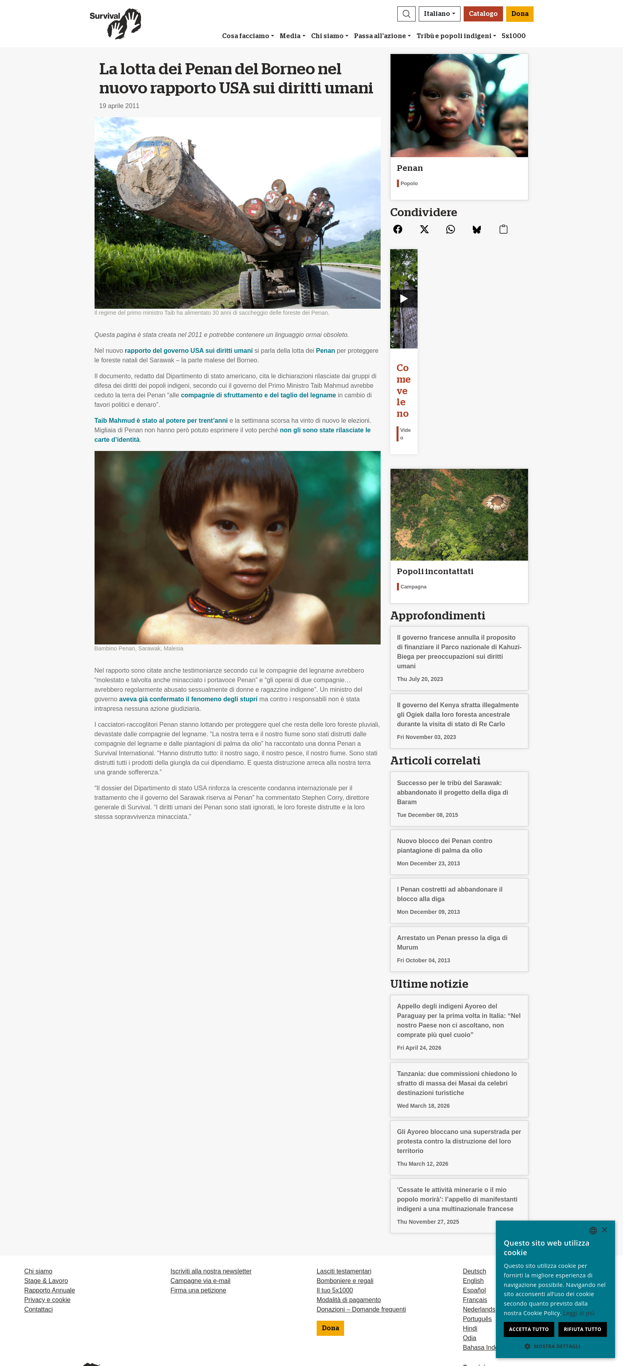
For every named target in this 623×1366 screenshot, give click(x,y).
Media (290, 36)
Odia (469, 1277)
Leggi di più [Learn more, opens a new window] (579, 1313)
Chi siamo (327, 36)
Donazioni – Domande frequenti (361, 1248)
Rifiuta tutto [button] (583, 1329)
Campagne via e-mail (200, 1220)
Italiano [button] (437, 14)
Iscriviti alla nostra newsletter (211, 1210)
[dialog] (555, 1289)
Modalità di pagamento (349, 1239)
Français (475, 1239)
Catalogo (483, 14)
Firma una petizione (198, 1229)
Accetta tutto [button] (529, 1329)
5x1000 (514, 36)
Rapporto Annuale (49, 1229)
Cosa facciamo (245, 36)
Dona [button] (519, 14)
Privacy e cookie (47, 1239)
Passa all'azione (380, 36)
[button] (406, 13)
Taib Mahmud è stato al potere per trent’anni (161, 420)
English (473, 1220)
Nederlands (479, 1248)
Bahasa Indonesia (488, 1286)
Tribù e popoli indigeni (454, 36)
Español (474, 1229)
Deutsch (474, 1210)
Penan (325, 350)
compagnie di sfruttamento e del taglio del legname (258, 395)
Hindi (470, 1267)
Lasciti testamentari (344, 1210)
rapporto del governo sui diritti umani (189, 350)
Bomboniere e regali (345, 1220)
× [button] (604, 1230)
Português (477, 1258)
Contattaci (38, 1248)
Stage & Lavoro (46, 1220)
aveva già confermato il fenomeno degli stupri (188, 699)
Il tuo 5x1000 (335, 1229)
